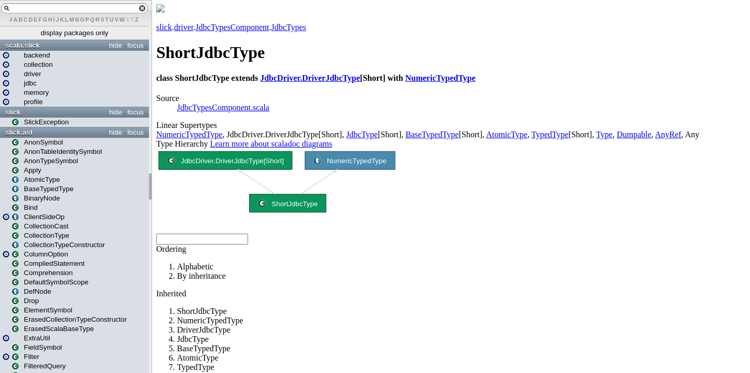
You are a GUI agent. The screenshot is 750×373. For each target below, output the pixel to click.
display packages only (74, 33)
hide (115, 45)
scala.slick (22, 45)
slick (13, 112)
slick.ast (19, 132)
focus (135, 45)
